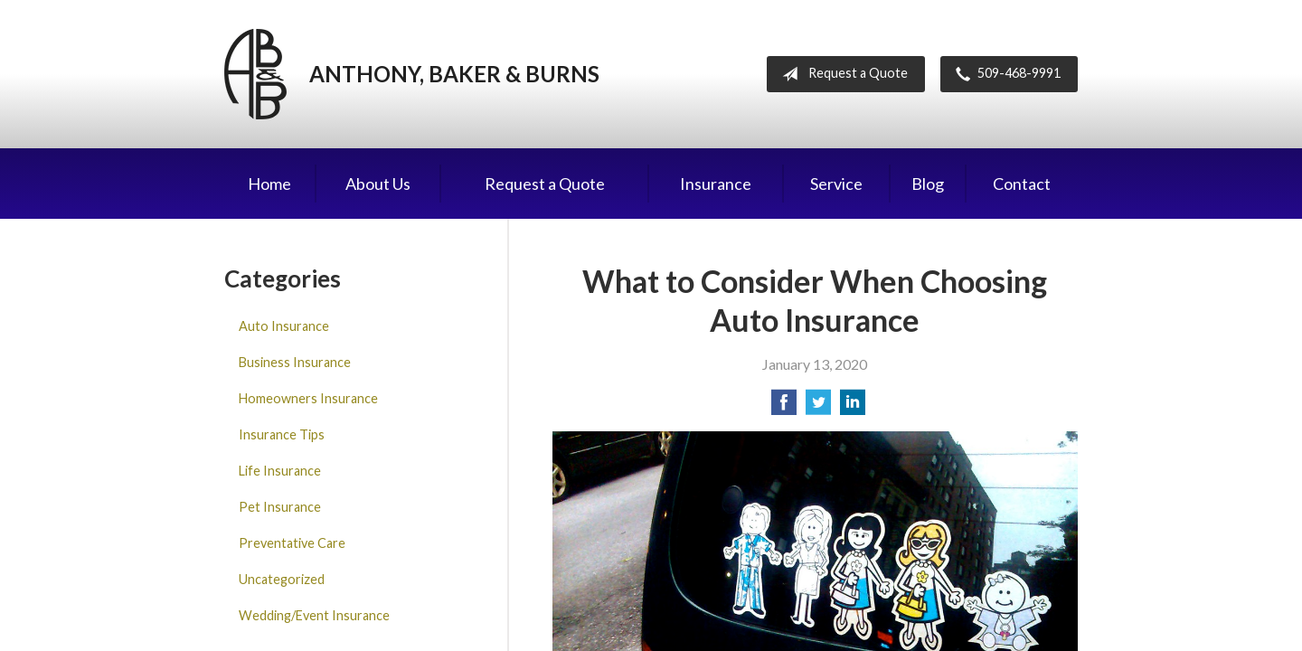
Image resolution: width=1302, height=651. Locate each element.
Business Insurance (295, 362)
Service (836, 183)
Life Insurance (280, 470)
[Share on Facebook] (784, 407)
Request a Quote (841, 74)
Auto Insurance (284, 326)
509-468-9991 (1004, 74)
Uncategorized (282, 579)
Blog (927, 183)
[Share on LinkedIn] (852, 407)
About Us (377, 183)
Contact (1022, 183)
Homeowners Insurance (308, 398)
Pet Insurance (280, 506)
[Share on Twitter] (818, 407)
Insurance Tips (282, 434)
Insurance (715, 183)
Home (269, 183)
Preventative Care (292, 543)
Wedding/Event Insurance (314, 615)
